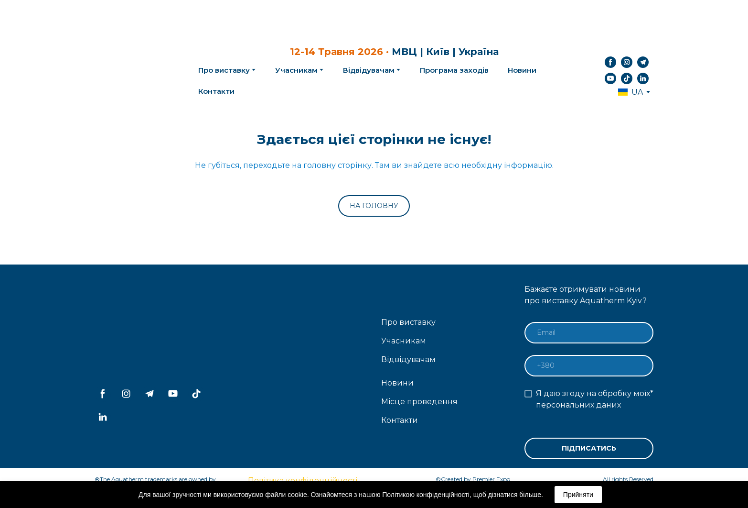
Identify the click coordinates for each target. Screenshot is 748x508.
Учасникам (296, 70)
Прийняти (578, 494)
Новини (522, 70)
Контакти (216, 91)
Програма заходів (454, 70)
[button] (610, 62)
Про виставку (408, 322)
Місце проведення (419, 401)
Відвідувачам (369, 70)
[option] (630, 92)
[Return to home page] (131, 70)
